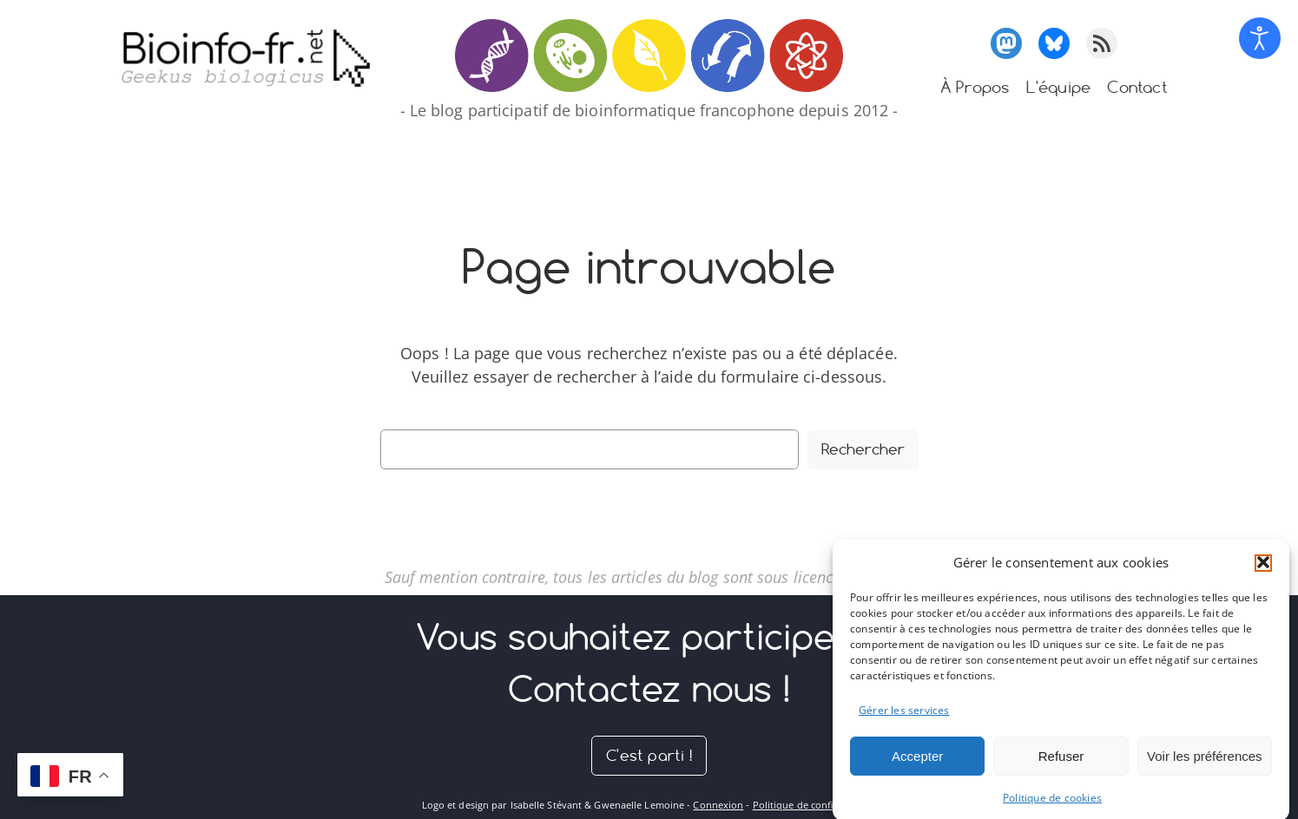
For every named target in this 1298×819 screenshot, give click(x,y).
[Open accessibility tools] (1260, 38)
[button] (1263, 571)
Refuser (1061, 764)
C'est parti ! (649, 755)
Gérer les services (904, 718)
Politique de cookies (1052, 806)
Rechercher (863, 449)
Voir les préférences (1204, 764)
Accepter (917, 764)
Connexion (718, 804)
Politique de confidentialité (815, 804)
